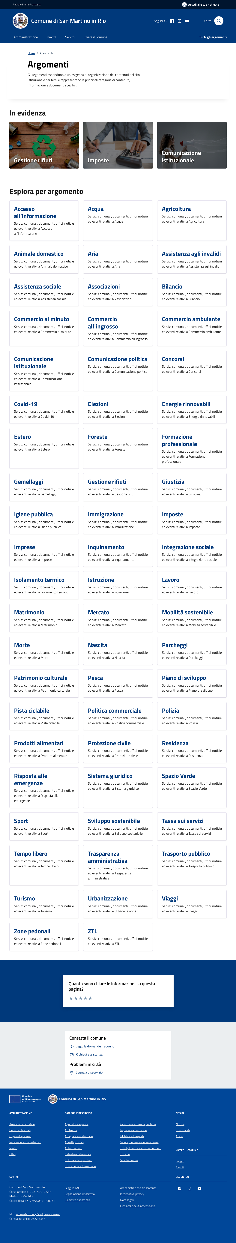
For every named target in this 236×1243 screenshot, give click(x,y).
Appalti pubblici (74, 1142)
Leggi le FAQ (72, 1188)
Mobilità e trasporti (132, 1136)
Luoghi (180, 1161)
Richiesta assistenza (77, 1200)
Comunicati (183, 1130)
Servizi (70, 37)
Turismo (125, 1154)
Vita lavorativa (129, 1160)
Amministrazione (26, 37)
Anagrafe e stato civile (79, 1136)
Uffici (12, 1154)
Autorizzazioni (73, 1148)
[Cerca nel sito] (218, 20)
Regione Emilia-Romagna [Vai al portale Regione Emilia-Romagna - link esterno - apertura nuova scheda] (26, 4)
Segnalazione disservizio (80, 1194)
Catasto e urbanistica (78, 1154)
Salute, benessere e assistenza (139, 1142)
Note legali (127, 1200)
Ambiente (71, 1130)
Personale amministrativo (25, 1142)
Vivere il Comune (95, 37)
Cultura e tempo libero (78, 1160)
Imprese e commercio (133, 1130)
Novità (51, 37)
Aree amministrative (22, 1124)
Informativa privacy (132, 1194)
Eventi (180, 1167)
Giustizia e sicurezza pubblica (138, 1124)
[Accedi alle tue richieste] (200, 4)
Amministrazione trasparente (138, 1188)
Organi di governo (20, 1136)
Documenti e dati (20, 1130)
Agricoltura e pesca (76, 1124)
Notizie (180, 1124)
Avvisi (179, 1136)
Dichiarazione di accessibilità (137, 1206)
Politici (13, 1148)
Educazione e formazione (80, 1166)
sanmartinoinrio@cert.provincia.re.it (38, 1214)
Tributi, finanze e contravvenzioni (140, 1148)
